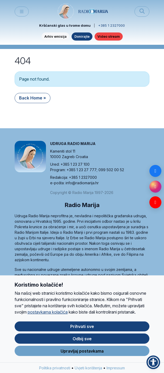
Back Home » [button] (32, 98)
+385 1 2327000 (111, 25)
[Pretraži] (141, 11)
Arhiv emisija (55, 36)
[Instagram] (155, 187)
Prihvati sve (82, 327)
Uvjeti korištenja (88, 368)
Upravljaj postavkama (82, 351)
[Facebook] (155, 171)
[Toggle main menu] (22, 12)
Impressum (116, 368)
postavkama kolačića (48, 312)
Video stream (108, 36)
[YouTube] (155, 202)
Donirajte (82, 36)
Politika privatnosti (54, 368)
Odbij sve (82, 339)
